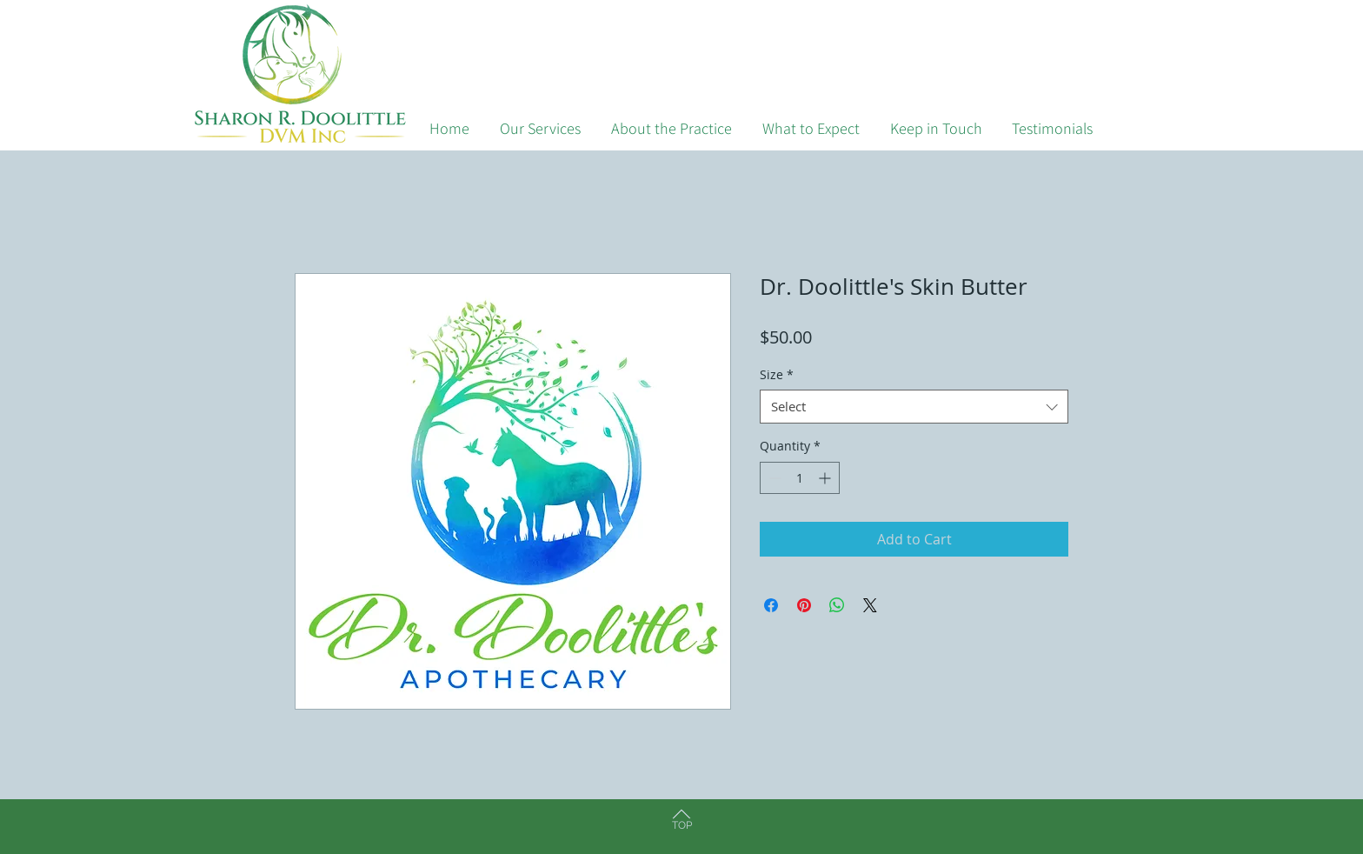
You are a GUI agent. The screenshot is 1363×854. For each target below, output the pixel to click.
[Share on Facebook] (771, 605)
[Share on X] (870, 605)
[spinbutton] (799, 478)
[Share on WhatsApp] (837, 605)
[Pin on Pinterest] (804, 605)
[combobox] (914, 407)
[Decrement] (773, 478)
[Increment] (826, 478)
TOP (682, 825)
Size (777, 374)
